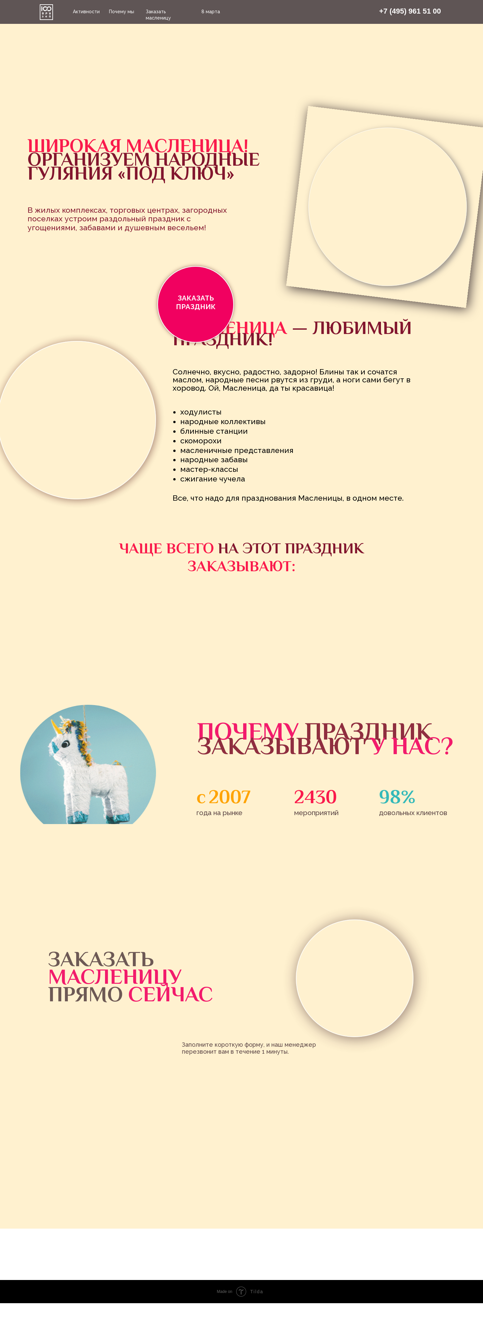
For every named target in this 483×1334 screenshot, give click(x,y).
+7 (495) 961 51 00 (410, 11)
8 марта (210, 11)
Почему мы (121, 11)
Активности (86, 11)
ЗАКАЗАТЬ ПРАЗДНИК (196, 302)
